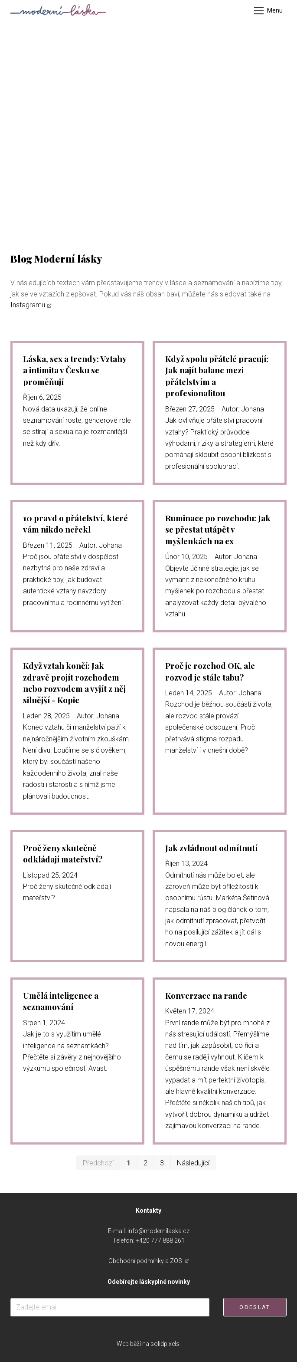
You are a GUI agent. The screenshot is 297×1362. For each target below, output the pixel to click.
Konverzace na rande (206, 995)
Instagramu (27, 305)
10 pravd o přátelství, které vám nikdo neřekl (75, 524)
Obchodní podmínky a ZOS (145, 1260)
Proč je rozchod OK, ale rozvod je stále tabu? (210, 671)
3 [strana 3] (162, 1163)
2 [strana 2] (145, 1163)
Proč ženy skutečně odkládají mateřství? (62, 853)
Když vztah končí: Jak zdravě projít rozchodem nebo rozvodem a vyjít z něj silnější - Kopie (74, 682)
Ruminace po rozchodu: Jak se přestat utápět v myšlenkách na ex (218, 529)
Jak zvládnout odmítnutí (211, 847)
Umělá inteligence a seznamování (60, 1001)
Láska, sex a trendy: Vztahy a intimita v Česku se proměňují (74, 370)
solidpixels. (165, 1343)
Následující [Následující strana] (193, 1163)
